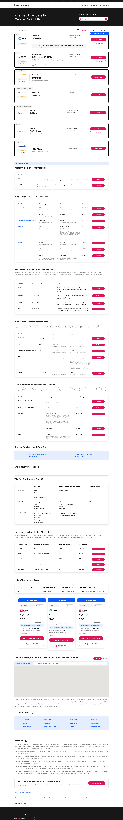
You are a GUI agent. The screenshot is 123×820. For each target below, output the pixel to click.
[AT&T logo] (22, 39)
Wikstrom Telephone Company (26, 248)
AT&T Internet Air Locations (24, 663)
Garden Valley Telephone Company (27, 220)
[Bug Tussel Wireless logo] (22, 75)
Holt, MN (24, 723)
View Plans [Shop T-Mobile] (98, 179)
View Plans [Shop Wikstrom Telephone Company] (98, 249)
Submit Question (97, 783)
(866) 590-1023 (98, 43)
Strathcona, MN (26, 726)
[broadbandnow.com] (21, 5)
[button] (83, 5)
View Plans (98, 39)
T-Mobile (20, 226)
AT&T (19, 255)
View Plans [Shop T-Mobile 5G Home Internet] (98, 569)
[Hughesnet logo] (22, 146)
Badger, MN (25, 719)
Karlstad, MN (48, 723)
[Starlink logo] (21, 131)
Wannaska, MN (95, 726)
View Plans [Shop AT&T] (98, 255)
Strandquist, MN (96, 723)
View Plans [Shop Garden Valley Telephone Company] (98, 221)
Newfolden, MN (73, 723)
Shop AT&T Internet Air (61, 640)
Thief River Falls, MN (50, 726)
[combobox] (71, 663)
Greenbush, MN (73, 719)
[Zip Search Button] (106, 19)
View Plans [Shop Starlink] (98, 185)
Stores (105, 658)
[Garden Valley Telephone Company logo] (22, 93)
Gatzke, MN (47, 719)
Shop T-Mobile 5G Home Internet (32, 638)
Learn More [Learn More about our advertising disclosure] (80, 1)
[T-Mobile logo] (22, 56)
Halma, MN (94, 719)
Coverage (97, 658)
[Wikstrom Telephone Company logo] (21, 113)
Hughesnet (21, 214)
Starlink (20, 242)
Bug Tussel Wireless (23, 207)
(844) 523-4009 (98, 133)
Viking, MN (72, 726)
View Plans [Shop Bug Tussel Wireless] (98, 208)
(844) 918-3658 (98, 61)
